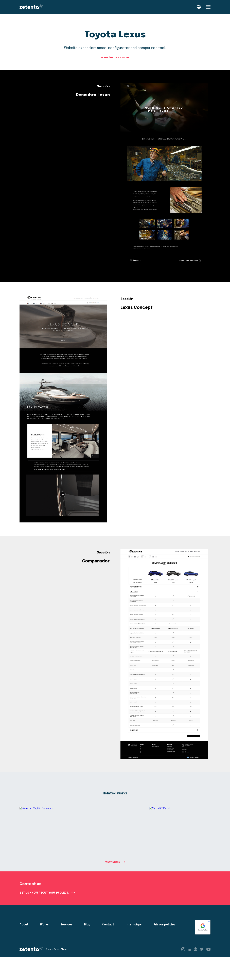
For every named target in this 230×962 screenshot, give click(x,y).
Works (44, 929)
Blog (87, 929)
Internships (134, 929)
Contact (108, 929)
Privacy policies (164, 929)
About (24, 929)
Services (66, 929)
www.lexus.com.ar (115, 58)
